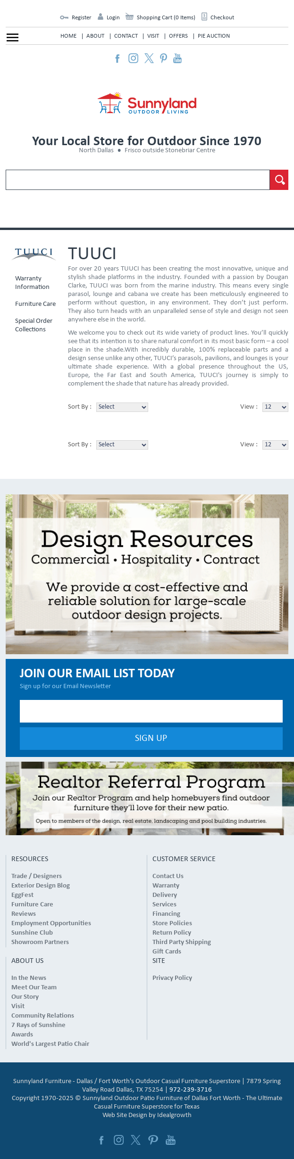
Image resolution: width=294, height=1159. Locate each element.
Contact (126, 36)
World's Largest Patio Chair (50, 1044)
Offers (178, 36)
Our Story (25, 997)
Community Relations (42, 1015)
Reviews (23, 914)
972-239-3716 (190, 1089)
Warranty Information (32, 283)
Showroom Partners (40, 942)
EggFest (22, 895)
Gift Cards (166, 951)
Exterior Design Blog (40, 885)
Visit (153, 36)
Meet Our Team (34, 987)
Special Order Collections (33, 325)
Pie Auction (214, 36)
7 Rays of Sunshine (38, 1025)
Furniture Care (35, 304)
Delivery (164, 895)
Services (164, 904)
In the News (28, 978)
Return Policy (171, 933)
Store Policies (172, 923)
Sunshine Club (32, 933)
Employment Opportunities (51, 923)
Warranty (165, 885)
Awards (22, 1034)
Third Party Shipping (181, 942)
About (95, 36)
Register (82, 18)
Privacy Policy (172, 978)
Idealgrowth (174, 1115)
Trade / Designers (36, 876)
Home (68, 36)
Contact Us (168, 876)
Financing (166, 914)
